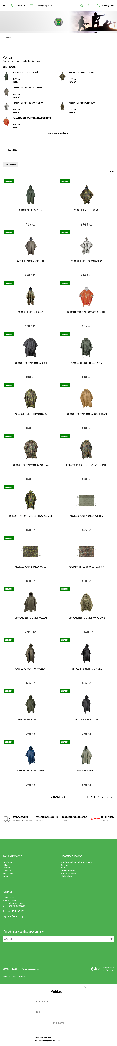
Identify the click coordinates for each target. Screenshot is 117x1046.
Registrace (6, 867)
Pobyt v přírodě (21, 61)
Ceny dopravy (65, 865)
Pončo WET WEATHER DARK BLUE (30, 770)
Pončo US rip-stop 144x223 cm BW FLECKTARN (86, 465)
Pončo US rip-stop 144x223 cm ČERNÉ (30, 363)
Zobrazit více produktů (57, 133)
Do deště (31, 61)
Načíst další (59, 797)
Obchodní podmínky (68, 870)
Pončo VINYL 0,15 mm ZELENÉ (25, 72)
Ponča (38, 61)
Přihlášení (58, 1023)
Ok (111, 939)
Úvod (4, 61)
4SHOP (111, 970)
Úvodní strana (7, 862)
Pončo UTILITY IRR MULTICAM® (82, 102)
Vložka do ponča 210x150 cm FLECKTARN (86, 566)
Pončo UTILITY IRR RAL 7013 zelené (27, 87)
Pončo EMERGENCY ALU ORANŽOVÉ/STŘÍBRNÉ (32, 118)
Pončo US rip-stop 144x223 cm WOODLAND (30, 465)
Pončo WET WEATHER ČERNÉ (86, 719)
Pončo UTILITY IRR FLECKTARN (81, 72)
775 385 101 (21, 5)
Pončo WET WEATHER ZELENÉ (30, 719)
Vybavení (11, 61)
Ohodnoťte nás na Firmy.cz (14, 977)
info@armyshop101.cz (43, 5)
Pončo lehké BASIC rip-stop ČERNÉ (86, 668)
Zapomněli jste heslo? (43, 1037)
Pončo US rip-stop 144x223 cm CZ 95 (31, 414)
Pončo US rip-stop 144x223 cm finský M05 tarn (30, 515)
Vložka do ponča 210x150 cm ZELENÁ (86, 515)
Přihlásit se (6, 865)
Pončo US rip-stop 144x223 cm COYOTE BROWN (86, 414)
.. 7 (106, 796)
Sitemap (5, 876)
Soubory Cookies (8, 873)
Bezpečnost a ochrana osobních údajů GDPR (76, 862)
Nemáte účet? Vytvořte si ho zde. (48, 1040)
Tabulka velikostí (66, 876)
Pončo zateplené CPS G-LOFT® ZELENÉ (30, 617)
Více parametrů (10, 164)
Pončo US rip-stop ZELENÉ (86, 770)
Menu (8, 37)
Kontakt (63, 867)
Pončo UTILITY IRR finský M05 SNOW (28, 102)
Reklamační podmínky (68, 873)
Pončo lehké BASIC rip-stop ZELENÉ (30, 668)
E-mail (5, 937)
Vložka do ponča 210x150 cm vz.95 (30, 566)
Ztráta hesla (7, 870)
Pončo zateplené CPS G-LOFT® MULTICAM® (86, 617)
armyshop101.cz (14, 969)
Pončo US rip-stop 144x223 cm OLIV (86, 363)
